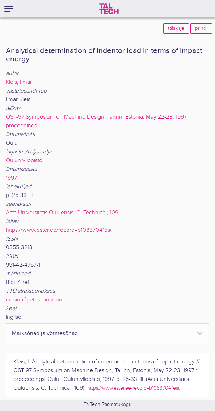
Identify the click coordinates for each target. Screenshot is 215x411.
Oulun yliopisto (24, 160)
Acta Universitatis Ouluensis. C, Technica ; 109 (62, 212)
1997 (11, 177)
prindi (201, 28)
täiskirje (176, 28)
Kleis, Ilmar (19, 82)
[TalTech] (109, 9)
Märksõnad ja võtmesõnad (45, 333)
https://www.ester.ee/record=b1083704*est (58, 230)
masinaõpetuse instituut (35, 299)
